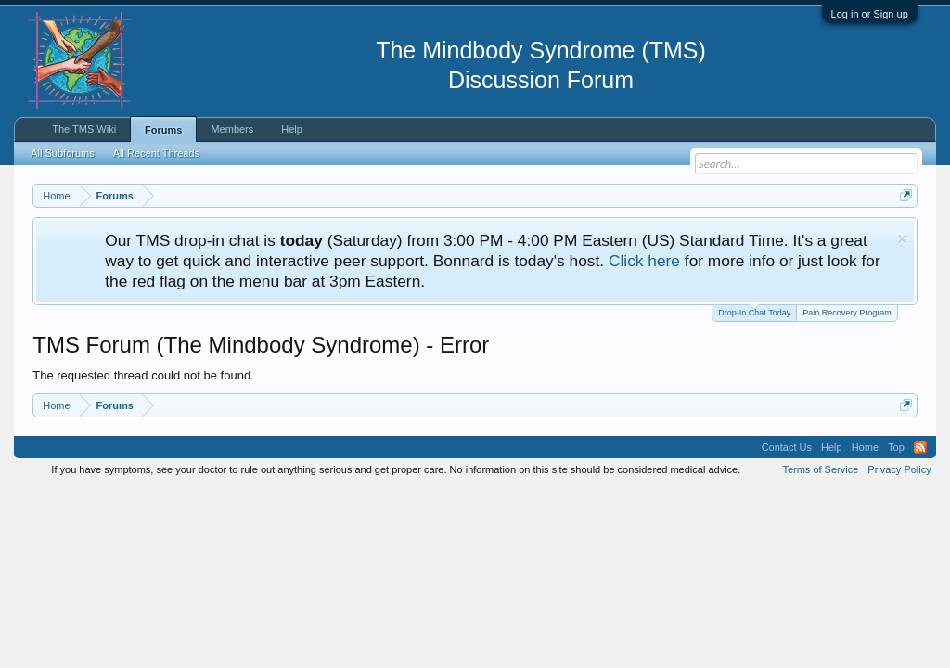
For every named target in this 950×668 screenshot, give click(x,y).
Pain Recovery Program (847, 312)
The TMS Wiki (84, 129)
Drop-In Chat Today (754, 311)
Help (291, 129)
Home (865, 447)
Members (232, 129)
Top (896, 447)
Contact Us (787, 447)
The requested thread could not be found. (143, 375)
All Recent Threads (156, 153)
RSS (920, 447)
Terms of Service (820, 469)
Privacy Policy (899, 469)
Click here (644, 260)
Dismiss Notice (902, 239)
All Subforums (62, 153)
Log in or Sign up (869, 13)
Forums (163, 129)
